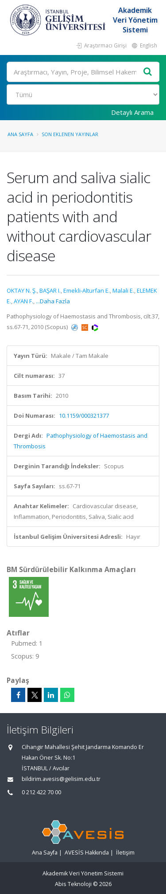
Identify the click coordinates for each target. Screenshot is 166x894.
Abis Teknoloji (73, 884)
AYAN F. (23, 301)
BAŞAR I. (50, 290)
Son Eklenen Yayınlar (70, 134)
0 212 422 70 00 (41, 792)
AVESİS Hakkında (87, 852)
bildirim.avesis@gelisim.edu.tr (61, 779)
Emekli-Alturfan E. (86, 290)
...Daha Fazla (53, 301)
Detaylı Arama (132, 112)
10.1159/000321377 (84, 416)
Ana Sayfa (20, 134)
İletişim (125, 852)
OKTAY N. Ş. (22, 290)
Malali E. (123, 290)
